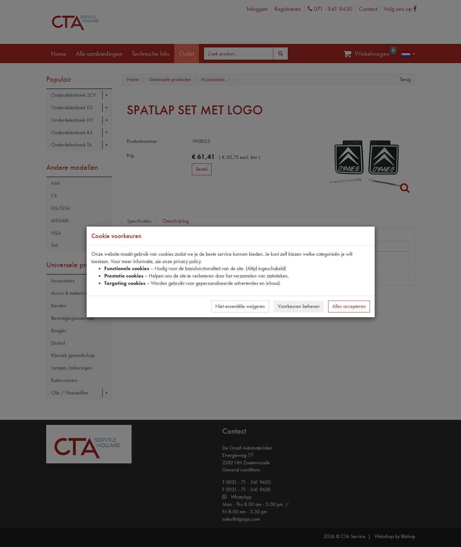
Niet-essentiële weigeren (240, 306)
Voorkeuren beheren (299, 306)
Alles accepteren (349, 306)
